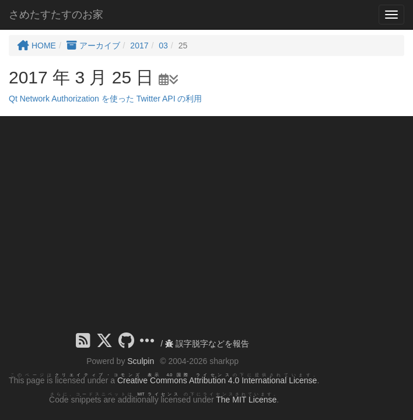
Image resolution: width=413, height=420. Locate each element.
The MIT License (246, 399)
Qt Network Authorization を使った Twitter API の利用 (105, 98)
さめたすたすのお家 (56, 14)
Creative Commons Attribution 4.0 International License (217, 380)
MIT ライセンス (159, 394)
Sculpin (140, 361)
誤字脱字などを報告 (207, 343)
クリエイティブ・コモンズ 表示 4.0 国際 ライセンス (144, 375)
